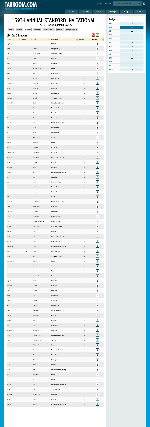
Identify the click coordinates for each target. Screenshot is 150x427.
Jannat (9, 355)
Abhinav (9, 53)
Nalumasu (36, 216)
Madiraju (35, 187)
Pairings (37, 30)
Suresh (9, 266)
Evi (34, 123)
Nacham (35, 211)
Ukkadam (36, 330)
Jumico (9, 123)
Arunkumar (36, 53)
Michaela (9, 226)
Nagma (9, 142)
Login (101, 4)
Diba (8, 128)
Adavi (34, 44)
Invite (11, 30)
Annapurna (10, 152)
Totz (34, 325)
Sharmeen (10, 167)
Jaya (8, 187)
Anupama (10, 246)
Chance (9, 78)
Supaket (9, 157)
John (8, 182)
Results (60, 30)
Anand (9, 315)
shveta (9, 404)
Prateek (9, 192)
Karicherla (36, 152)
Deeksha (9, 286)
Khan (34, 167)
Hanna (9, 231)
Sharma (35, 286)
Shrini (8, 118)
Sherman (35, 290)
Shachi (9, 241)
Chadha (35, 83)
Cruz (34, 103)
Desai (34, 113)
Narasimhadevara (38, 221)
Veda (8, 389)
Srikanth (9, 202)
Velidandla (36, 345)
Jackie (8, 73)
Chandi (35, 93)
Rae (34, 256)
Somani (35, 300)
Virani (34, 365)
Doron (9, 108)
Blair (34, 73)
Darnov (35, 108)
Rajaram (35, 261)
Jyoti (8, 360)
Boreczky (35, 78)
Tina (8, 177)
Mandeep (10, 83)
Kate (8, 325)
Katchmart (36, 157)
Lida (8, 132)
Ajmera (35, 49)
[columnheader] (14, 39)
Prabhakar (10, 211)
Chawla (35, 98)
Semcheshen (37, 276)
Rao (34, 266)
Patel (34, 236)
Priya (8, 44)
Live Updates (48, 30)
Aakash (9, 320)
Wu (34, 379)
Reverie (9, 365)
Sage (8, 137)
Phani (8, 221)
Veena (8, 340)
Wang (34, 370)
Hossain (35, 142)
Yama (34, 389)
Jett (8, 305)
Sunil (8, 147)
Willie (8, 370)
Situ (34, 295)
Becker (35, 63)
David (8, 63)
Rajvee (9, 236)
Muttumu (36, 202)
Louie (34, 182)
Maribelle (9, 103)
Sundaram (36, 315)
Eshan (8, 345)
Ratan (8, 216)
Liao (34, 177)
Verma (35, 355)
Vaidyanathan (37, 340)
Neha (8, 49)
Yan (8, 379)
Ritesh (8, 300)
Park (34, 231)
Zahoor (35, 399)
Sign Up (108, 4)
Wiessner (35, 374)
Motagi (35, 192)
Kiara (8, 256)
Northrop (36, 226)
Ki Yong (9, 172)
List (132, 23)
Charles (9, 271)
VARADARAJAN (37, 335)
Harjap (9, 93)
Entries (19, 30)
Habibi (35, 128)
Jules (8, 290)
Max (8, 374)
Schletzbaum (37, 271)
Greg (8, 251)
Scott (8, 295)
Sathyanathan (11, 261)
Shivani (9, 88)
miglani (35, 404)
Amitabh (9, 68)
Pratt (34, 251)
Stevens (35, 305)
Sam (8, 276)
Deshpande (36, 118)
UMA (8, 335)
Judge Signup (71, 30)
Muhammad (36, 197)
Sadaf (8, 399)
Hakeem (9, 197)
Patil (34, 246)
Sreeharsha (10, 330)
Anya (8, 113)
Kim (34, 172)
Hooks (35, 137)
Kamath (35, 147)
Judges (28, 30)
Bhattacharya (37, 68)
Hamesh (9, 98)
